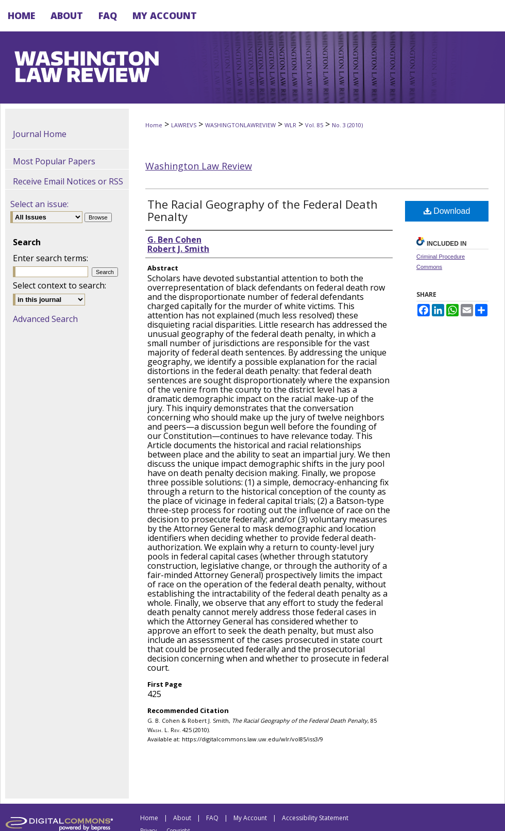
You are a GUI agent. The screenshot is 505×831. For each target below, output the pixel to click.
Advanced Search (45, 319)
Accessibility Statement (315, 817)
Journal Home (39, 134)
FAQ (212, 817)
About (182, 817)
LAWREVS (183, 125)
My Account (250, 817)
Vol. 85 (314, 125)
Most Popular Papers (54, 161)
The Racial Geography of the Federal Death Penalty (262, 210)
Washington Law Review (198, 166)
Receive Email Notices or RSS (68, 181)
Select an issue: (39, 204)
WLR (290, 125)
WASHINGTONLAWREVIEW (240, 125)
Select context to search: (59, 285)
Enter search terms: (50, 258)
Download (447, 211)
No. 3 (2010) (347, 125)
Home (153, 125)
